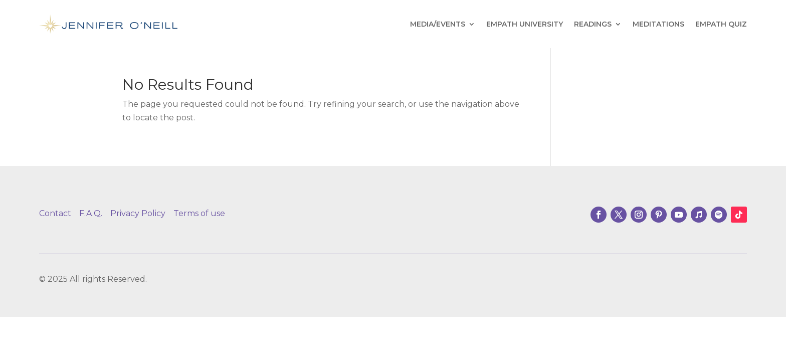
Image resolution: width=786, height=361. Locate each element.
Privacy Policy (137, 213)
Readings (593, 24)
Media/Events (437, 24)
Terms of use (199, 213)
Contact (55, 213)
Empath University (524, 24)
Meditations (658, 24)
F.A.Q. (90, 213)
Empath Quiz (721, 24)
